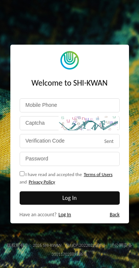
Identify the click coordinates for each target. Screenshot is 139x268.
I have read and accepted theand (66, 178)
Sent (108, 141)
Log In (65, 214)
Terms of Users (98, 174)
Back (115, 214)
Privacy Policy (42, 182)
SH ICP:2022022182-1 (86, 245)
